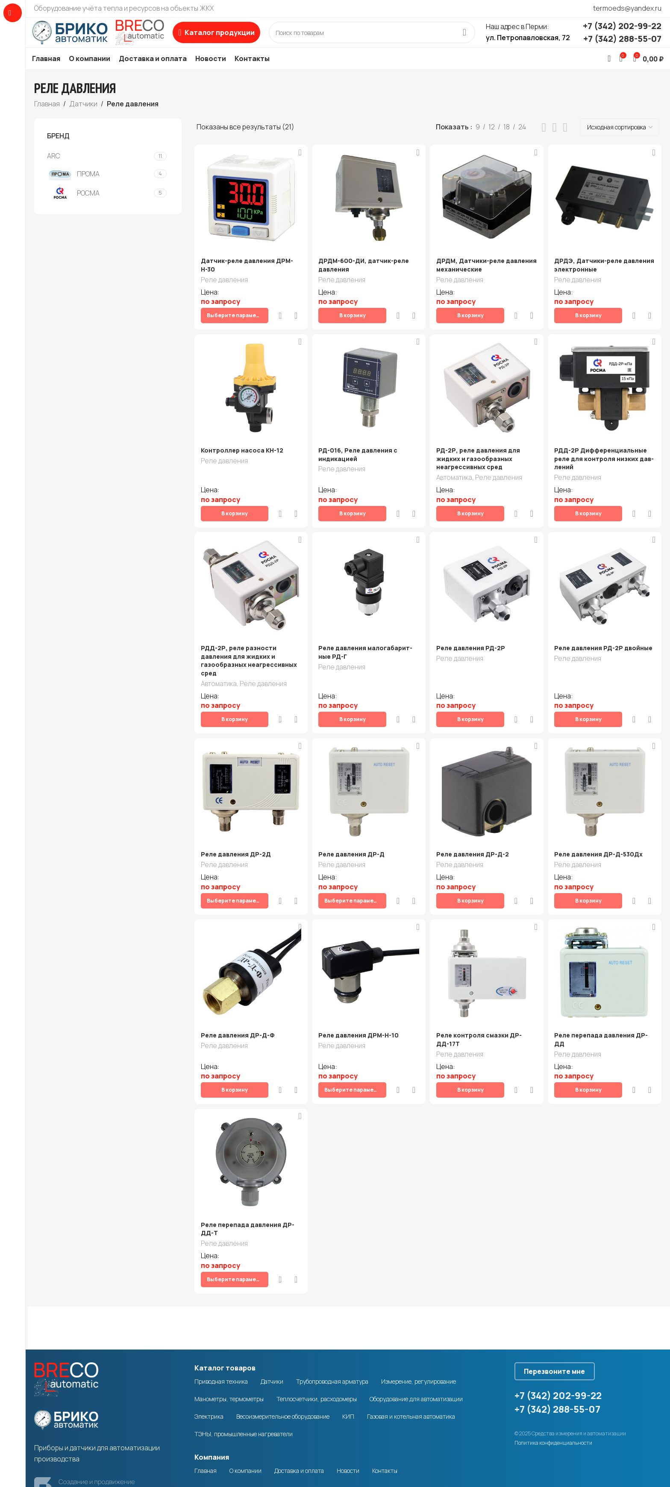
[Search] (383, 39)
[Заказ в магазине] (619, 140)
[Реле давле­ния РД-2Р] (487, 570)
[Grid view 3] (554, 140)
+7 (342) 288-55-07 (622, 45)
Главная (47, 116)
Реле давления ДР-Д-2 (474, 825)
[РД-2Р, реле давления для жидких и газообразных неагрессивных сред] (487, 386)
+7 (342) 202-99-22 (622, 32)
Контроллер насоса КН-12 (242, 449)
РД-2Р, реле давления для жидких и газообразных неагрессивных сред (480, 457)
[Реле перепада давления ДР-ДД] (606, 930)
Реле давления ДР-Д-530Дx (602, 825)
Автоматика (456, 477)
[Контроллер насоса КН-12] (249, 386)
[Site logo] (109, 38)
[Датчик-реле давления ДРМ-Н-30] (249, 211)
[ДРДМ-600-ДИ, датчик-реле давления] (368, 211)
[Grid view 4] (565, 140)
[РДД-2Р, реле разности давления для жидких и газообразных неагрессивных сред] (249, 570)
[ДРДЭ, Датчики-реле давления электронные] (606, 211)
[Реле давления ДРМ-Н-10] (368, 930)
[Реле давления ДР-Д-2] (487, 762)
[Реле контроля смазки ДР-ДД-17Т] (488, 930)
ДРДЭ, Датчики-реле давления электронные (595, 277)
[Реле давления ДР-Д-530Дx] (606, 762)
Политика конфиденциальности (553, 1374)
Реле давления (224, 293)
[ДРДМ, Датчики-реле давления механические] (487, 211)
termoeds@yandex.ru (627, 8)
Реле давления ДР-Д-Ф (237, 992)
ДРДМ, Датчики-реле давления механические (477, 277)
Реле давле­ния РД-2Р (472, 633)
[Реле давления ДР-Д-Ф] (249, 929)
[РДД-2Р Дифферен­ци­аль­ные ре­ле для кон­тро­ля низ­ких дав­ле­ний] (606, 386)
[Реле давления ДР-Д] (368, 762)
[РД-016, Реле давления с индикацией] (368, 386)
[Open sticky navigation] (238, 38)
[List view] (544, 140)
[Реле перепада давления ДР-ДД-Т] (249, 1105)
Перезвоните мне (563, 1299)
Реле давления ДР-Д (353, 825)
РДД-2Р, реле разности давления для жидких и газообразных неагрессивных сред (249, 645)
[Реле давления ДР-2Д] (249, 762)
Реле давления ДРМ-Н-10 (360, 992)
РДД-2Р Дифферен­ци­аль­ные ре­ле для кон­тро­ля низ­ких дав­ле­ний (604, 457)
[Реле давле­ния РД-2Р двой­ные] (606, 570)
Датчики (83, 116)
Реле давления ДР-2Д (236, 825)
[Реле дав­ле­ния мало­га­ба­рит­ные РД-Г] (368, 570)
